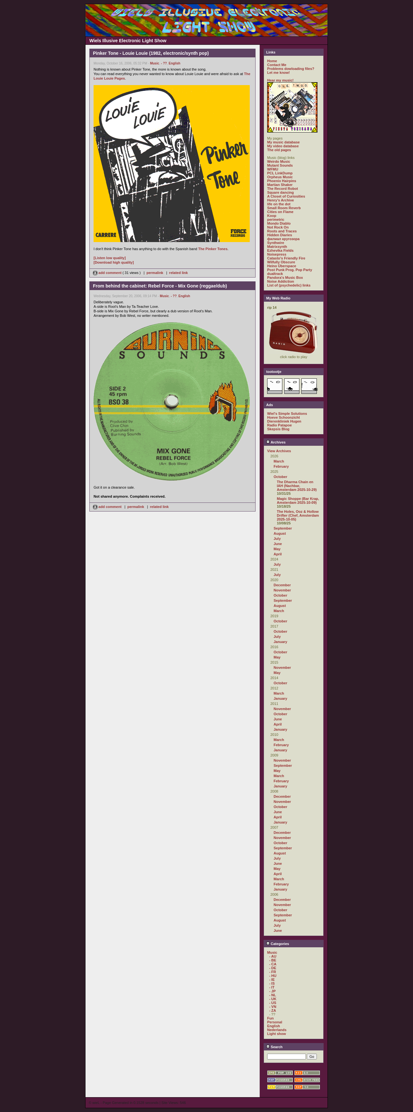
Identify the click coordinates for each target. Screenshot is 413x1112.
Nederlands (277, 1030)
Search (274, 1047)
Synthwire (275, 243)
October (280, 477)
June (278, 544)
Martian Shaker (280, 185)
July (277, 539)
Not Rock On (278, 227)
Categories (277, 944)
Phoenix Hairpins (281, 181)
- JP (272, 991)
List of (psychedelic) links (288, 285)
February (281, 466)
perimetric (275, 219)
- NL (272, 995)
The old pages (279, 150)
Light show (276, 1034)
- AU (272, 956)
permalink (154, 273)
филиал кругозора (283, 239)
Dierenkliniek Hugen (284, 421)
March (279, 461)
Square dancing (280, 192)
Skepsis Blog (278, 429)
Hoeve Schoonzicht (283, 417)
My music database (283, 142)
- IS (272, 983)
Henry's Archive (280, 200)
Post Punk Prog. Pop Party (289, 270)
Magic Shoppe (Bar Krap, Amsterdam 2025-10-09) (298, 500)
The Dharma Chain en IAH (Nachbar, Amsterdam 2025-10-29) (297, 486)
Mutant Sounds (280, 165)
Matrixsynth (277, 247)
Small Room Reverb (284, 208)
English (174, 63)
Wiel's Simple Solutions (287, 413)
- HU (273, 976)
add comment (108, 273)
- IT (272, 987)
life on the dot (278, 204)
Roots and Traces (282, 231)
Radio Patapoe (279, 425)
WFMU (272, 169)
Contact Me (276, 65)
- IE (272, 979)
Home (272, 61)
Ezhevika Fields (280, 250)
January (280, 642)
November (282, 590)
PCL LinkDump (280, 173)
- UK (273, 999)
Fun (270, 1018)
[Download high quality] (114, 262)
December (282, 585)
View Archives (279, 451)
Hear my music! (280, 80)
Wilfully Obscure (281, 262)
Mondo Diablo (279, 223)
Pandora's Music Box (285, 277)
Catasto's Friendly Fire (286, 258)
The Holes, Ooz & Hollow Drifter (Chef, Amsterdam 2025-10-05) (298, 515)
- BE (272, 960)
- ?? (164, 63)
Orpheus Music (280, 177)
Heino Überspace (281, 266)
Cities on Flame (280, 212)
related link (178, 273)
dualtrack (275, 274)
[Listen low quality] (110, 258)
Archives (276, 442)
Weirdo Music (278, 161)
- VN (272, 1007)
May (277, 549)
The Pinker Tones (212, 249)
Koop (271, 216)
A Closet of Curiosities (286, 196)
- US (272, 1003)
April (278, 554)
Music (154, 63)
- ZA (272, 1010)
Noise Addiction (280, 281)
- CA (273, 964)
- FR (272, 972)
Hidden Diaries (279, 235)
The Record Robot (282, 188)
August (280, 533)
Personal (274, 1022)
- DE (272, 968)
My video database (283, 146)
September (283, 528)
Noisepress (276, 254)
